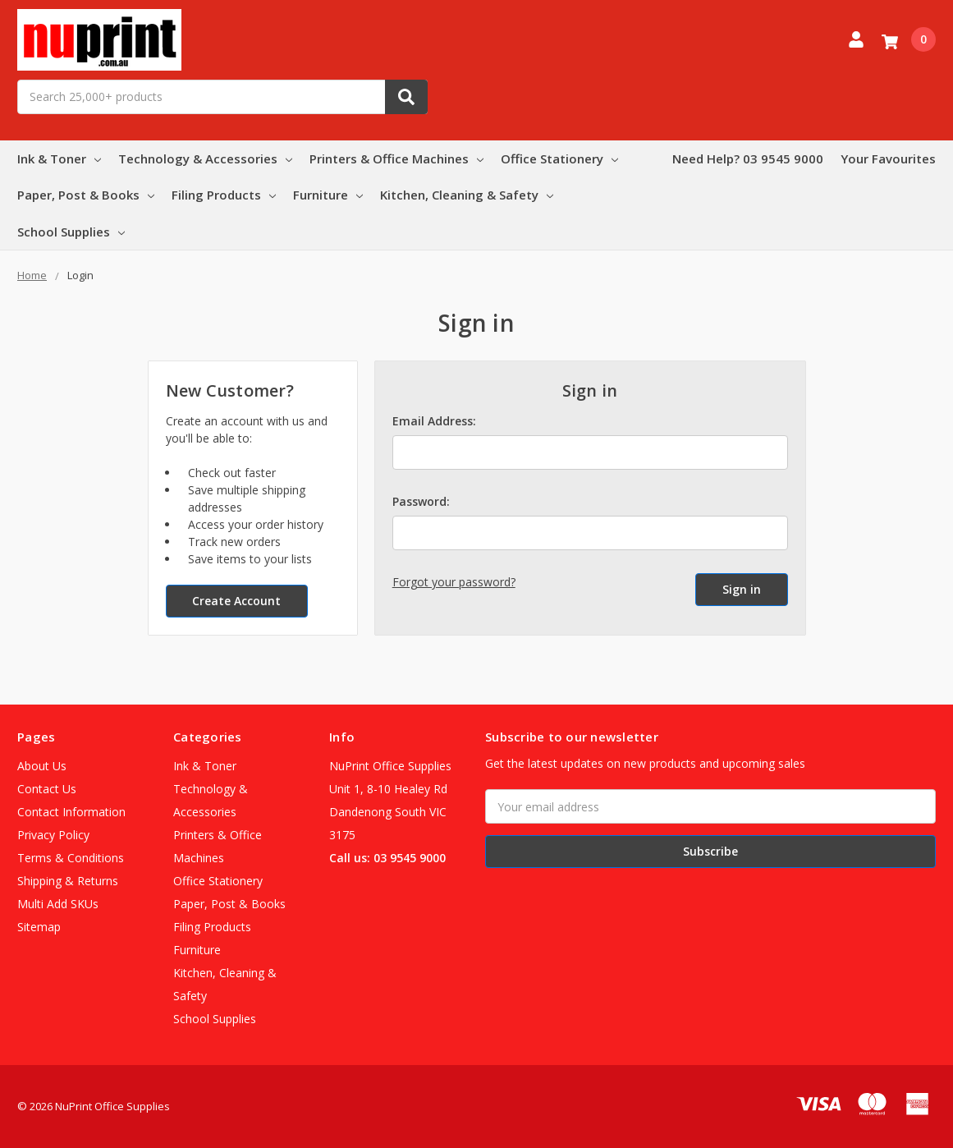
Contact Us (46, 789)
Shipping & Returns (67, 881)
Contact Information (71, 812)
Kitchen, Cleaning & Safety (466, 194)
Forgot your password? (453, 582)
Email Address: (434, 421)
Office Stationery (559, 158)
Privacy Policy (53, 835)
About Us (41, 766)
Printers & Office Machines (396, 158)
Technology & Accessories (205, 158)
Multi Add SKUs (58, 904)
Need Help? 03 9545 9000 (747, 158)
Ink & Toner (59, 158)
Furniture (328, 194)
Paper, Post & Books (85, 194)
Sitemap (39, 926)
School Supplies (71, 231)
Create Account (236, 600)
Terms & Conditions (70, 858)
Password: (421, 501)
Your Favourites (888, 158)
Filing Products (224, 194)
